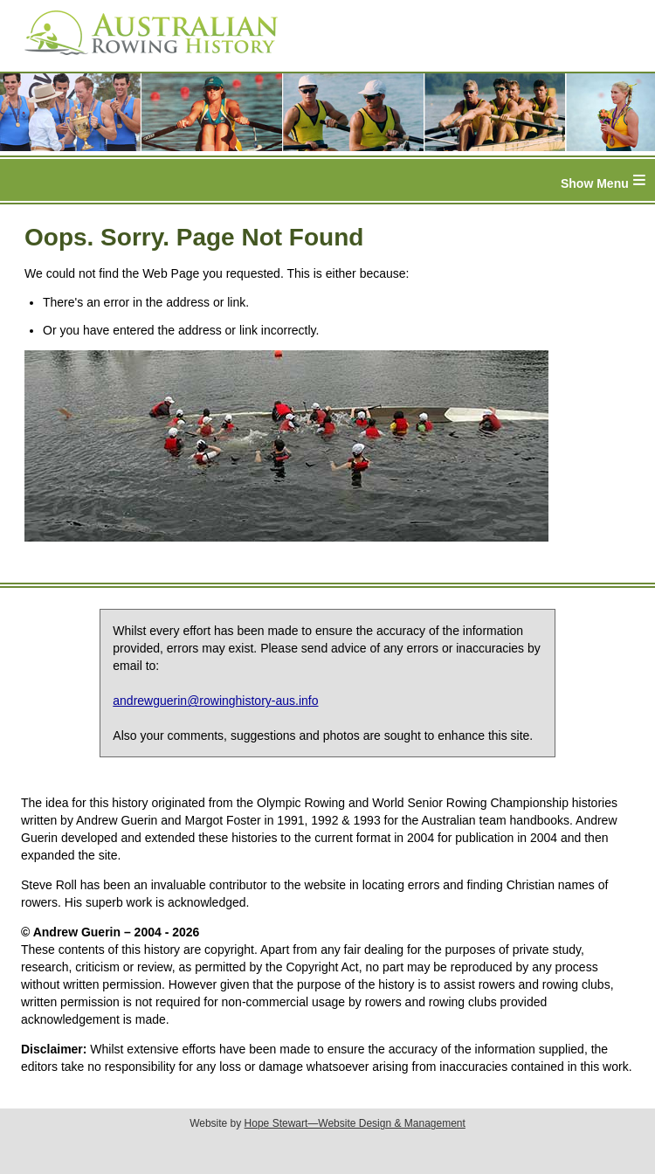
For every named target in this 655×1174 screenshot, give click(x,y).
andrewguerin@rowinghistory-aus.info (215, 701)
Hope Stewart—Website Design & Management (355, 1123)
